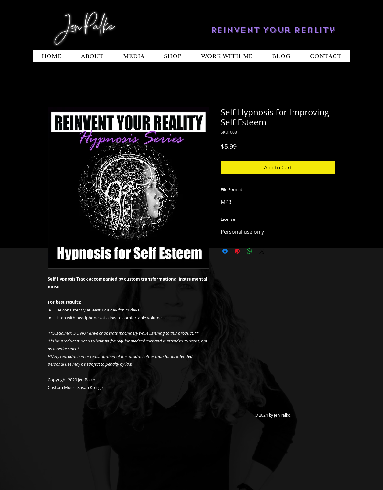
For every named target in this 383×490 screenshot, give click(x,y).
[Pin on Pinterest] (237, 251)
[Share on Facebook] (225, 251)
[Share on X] (262, 251)
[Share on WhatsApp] (249, 251)
